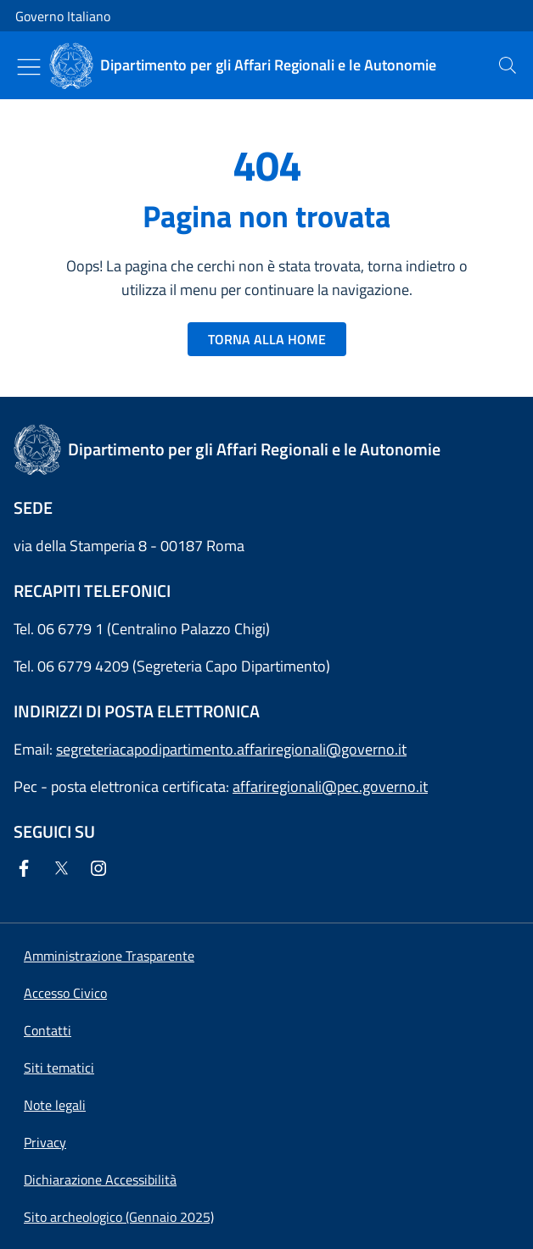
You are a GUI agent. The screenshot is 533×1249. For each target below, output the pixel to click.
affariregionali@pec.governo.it (330, 786)
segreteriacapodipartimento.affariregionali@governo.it (231, 749)
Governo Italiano (62, 16)
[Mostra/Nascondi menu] (28, 67)
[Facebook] (27, 869)
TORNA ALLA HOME (267, 339)
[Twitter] (64, 869)
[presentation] (507, 65)
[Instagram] (101, 869)
